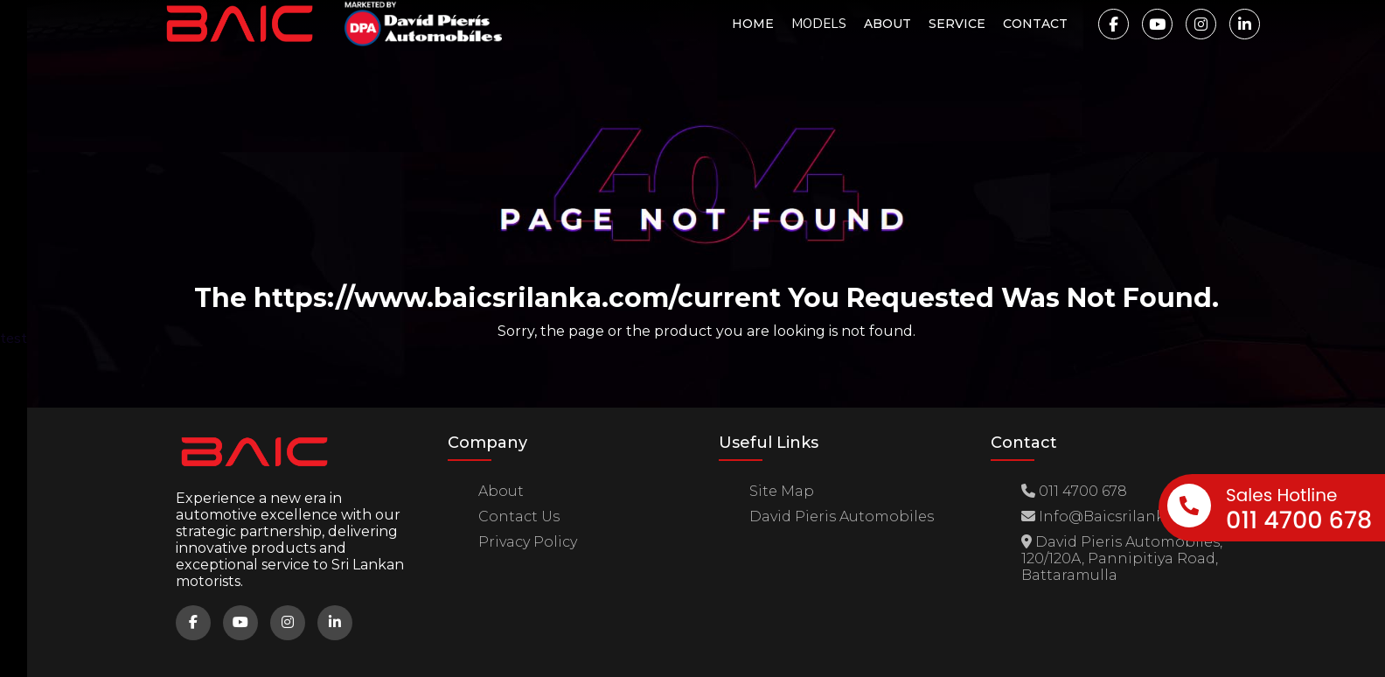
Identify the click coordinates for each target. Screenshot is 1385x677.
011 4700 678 (1074, 491)
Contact (1035, 23)
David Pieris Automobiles (841, 516)
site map (781, 491)
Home (753, 23)
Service (957, 23)
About (887, 23)
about (501, 491)
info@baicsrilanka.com (1116, 516)
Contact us (519, 516)
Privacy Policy (527, 542)
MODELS (818, 23)
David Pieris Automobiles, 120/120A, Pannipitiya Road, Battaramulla (1121, 558)
